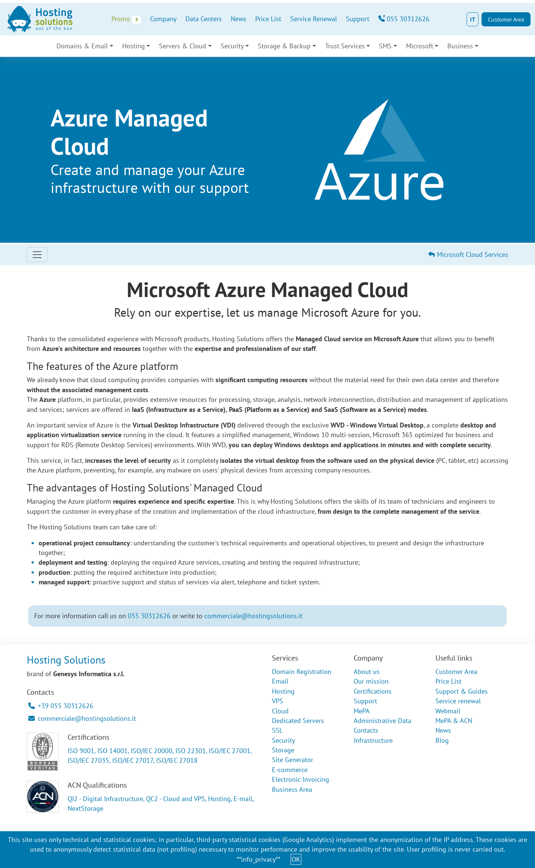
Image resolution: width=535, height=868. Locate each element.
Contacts (366, 730)
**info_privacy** (258, 859)
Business (460, 46)
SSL (277, 730)
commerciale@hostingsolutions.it (253, 616)
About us (367, 671)
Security (232, 46)
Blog (442, 740)
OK (296, 859)
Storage (283, 750)
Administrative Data (382, 720)
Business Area (292, 789)
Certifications (373, 691)
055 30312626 (403, 18)
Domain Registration (301, 671)
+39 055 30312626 (60, 705)
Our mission (371, 681)
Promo (126, 19)
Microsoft (419, 46)
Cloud (280, 711)
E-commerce (290, 769)
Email (280, 681)
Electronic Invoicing (300, 779)
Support (357, 18)
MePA (362, 711)
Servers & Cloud (182, 46)
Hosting (133, 46)
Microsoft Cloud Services (468, 254)
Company (163, 18)
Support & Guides (461, 691)
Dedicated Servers (298, 720)
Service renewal (458, 701)
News (238, 18)
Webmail (447, 711)
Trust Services (345, 46)
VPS (277, 701)
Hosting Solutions (66, 660)
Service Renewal (313, 18)
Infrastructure (373, 740)
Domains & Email (82, 46)
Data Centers (203, 18)
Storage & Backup (284, 46)
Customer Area (506, 19)
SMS (385, 46)
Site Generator (292, 759)
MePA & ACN (453, 720)
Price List (268, 18)
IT (472, 19)
